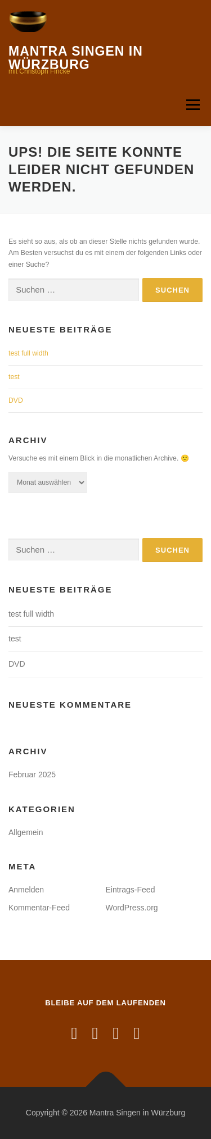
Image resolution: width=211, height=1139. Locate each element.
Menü (191, 104)
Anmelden (26, 889)
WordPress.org (132, 907)
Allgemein (25, 832)
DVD (15, 400)
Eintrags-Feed (130, 889)
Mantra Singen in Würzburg (75, 58)
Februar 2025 (32, 774)
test (14, 377)
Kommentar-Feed (39, 907)
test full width (28, 353)
